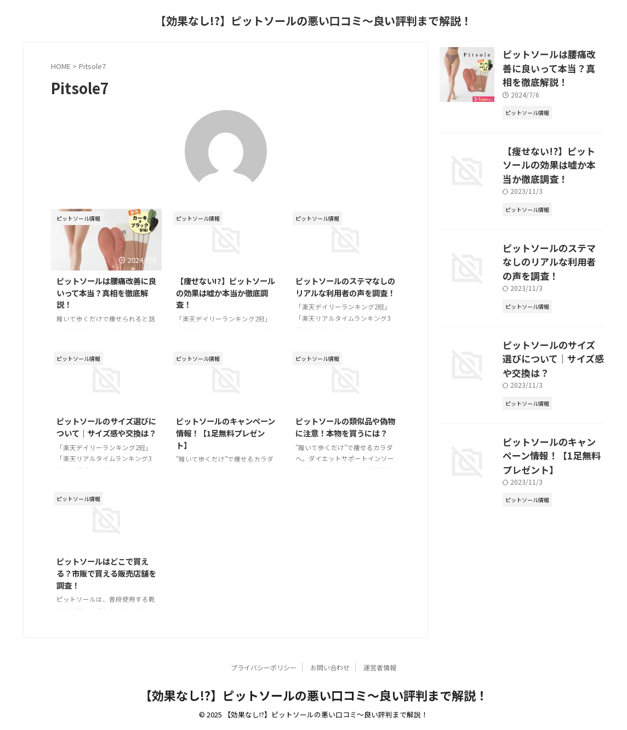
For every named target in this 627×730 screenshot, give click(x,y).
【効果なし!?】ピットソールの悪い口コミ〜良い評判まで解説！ (313, 20)
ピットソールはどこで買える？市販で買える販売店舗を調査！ (106, 572)
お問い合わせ (330, 667)
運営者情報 (379, 667)
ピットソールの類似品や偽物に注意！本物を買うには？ (345, 427)
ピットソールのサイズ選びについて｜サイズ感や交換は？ (106, 427)
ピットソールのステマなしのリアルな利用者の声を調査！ (345, 286)
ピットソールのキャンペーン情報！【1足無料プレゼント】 (225, 432)
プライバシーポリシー (264, 667)
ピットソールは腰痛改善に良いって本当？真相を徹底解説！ (106, 292)
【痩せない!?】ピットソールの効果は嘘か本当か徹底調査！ (225, 292)
